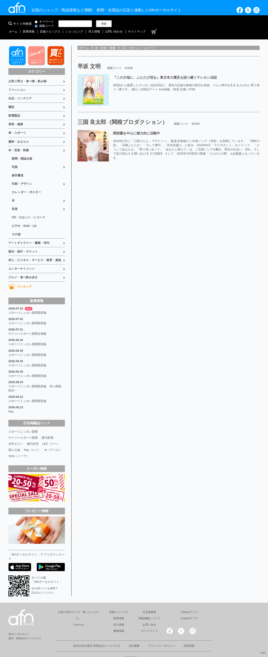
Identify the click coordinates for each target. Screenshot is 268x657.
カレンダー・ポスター (26, 184)
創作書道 (17, 167)
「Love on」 (78, 615)
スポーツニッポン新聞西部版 (27, 305)
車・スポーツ (17, 125)
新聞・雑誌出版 (22, 151)
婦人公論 (14, 441)
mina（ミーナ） (18, 447)
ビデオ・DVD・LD (24, 218)
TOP (262, 653)
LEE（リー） (50, 435)
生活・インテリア (20, 91)
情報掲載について (149, 609)
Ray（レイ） (32, 441)
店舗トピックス (157, 23)
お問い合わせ (218, 23)
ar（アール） (53, 441)
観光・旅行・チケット (23, 243)
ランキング (20, 278)
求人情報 (200, 23)
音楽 (15, 201)
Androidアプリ (189, 609)
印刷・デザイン (22, 176)
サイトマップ (240, 23)
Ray (11, 403)
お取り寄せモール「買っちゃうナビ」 (78, 606)
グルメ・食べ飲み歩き (23, 269)
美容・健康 (15, 116)
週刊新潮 (47, 429)
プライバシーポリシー (161, 636)
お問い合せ (149, 615)
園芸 (11, 99)
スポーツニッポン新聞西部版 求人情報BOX (34, 380)
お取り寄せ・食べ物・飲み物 (27, 73)
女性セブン (15, 435)
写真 (15, 159)
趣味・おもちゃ (18, 134)
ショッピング (181, 23)
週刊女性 (33, 435)
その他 (16, 226)
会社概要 (134, 636)
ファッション (17, 82)
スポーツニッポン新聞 (23, 423)
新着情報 (137, 23)
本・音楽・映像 (18, 142)
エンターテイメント (21, 261)
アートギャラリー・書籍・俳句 (28, 235)
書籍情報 (118, 621)
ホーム (123, 23)
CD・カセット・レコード (28, 209)
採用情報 (189, 636)
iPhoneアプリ (189, 603)
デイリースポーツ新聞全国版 (27, 326)
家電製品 (14, 108)
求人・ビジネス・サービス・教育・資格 (34, 252)
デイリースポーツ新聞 (23, 429)
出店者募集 (149, 603)
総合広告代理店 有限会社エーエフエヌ (97, 636)
